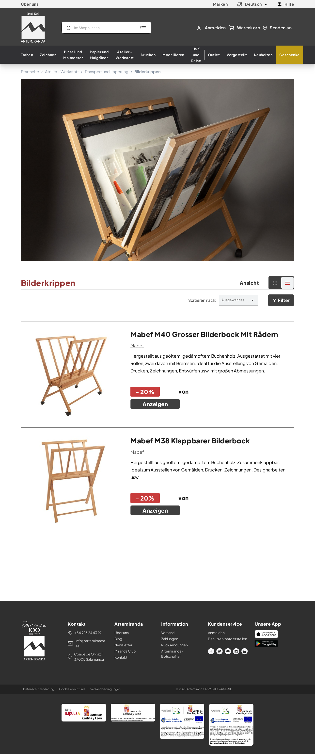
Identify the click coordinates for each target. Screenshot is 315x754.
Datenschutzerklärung (38, 689)
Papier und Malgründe (99, 55)
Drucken (148, 54)
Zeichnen (48, 54)
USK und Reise (196, 55)
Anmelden (216, 632)
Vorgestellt (237, 54)
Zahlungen (169, 639)
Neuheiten (263, 54)
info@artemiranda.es (91, 643)
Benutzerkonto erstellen (227, 639)
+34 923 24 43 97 (88, 632)
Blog (118, 639)
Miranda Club (125, 651)
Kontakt (120, 657)
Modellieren (173, 54)
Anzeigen (155, 404)
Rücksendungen (174, 645)
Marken (220, 4)
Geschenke (289, 54)
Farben (27, 54)
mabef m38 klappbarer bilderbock (190, 440)
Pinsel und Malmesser (73, 55)
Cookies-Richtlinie (72, 689)
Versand (167, 632)
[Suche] (106, 28)
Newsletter (123, 645)
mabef (137, 345)
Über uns (29, 4)
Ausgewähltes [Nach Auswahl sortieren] (238, 300)
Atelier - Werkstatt (125, 55)
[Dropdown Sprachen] (256, 4)
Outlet (214, 54)
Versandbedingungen (105, 689)
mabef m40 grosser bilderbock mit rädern (204, 334)
